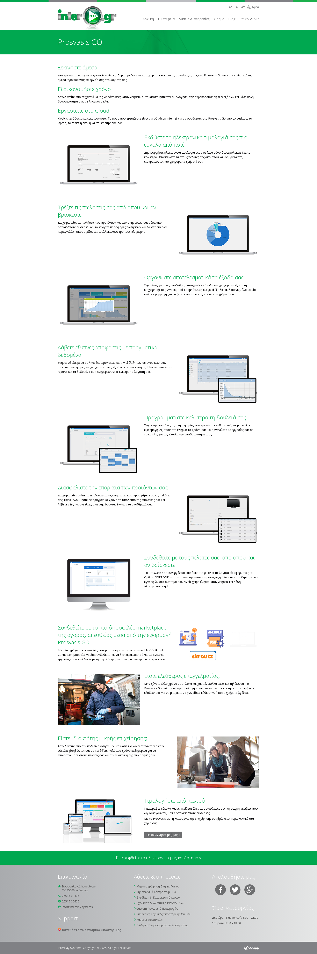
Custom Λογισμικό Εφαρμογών (157, 908)
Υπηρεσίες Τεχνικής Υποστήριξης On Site (163, 914)
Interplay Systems (87, 18)
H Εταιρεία (166, 19)
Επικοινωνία (249, 19)
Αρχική (148, 19)
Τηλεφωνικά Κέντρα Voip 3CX (156, 892)
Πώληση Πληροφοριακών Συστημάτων (162, 925)
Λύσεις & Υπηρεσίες (194, 19)
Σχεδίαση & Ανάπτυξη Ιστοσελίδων (160, 903)
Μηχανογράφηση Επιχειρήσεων (157, 886)
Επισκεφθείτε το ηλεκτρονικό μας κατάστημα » (158, 858)
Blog (232, 19)
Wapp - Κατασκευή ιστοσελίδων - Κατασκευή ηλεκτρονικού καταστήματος (251, 948)
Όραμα (219, 19)
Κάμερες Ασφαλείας (149, 920)
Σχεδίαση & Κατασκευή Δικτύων (158, 897)
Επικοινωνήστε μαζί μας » (163, 835)
